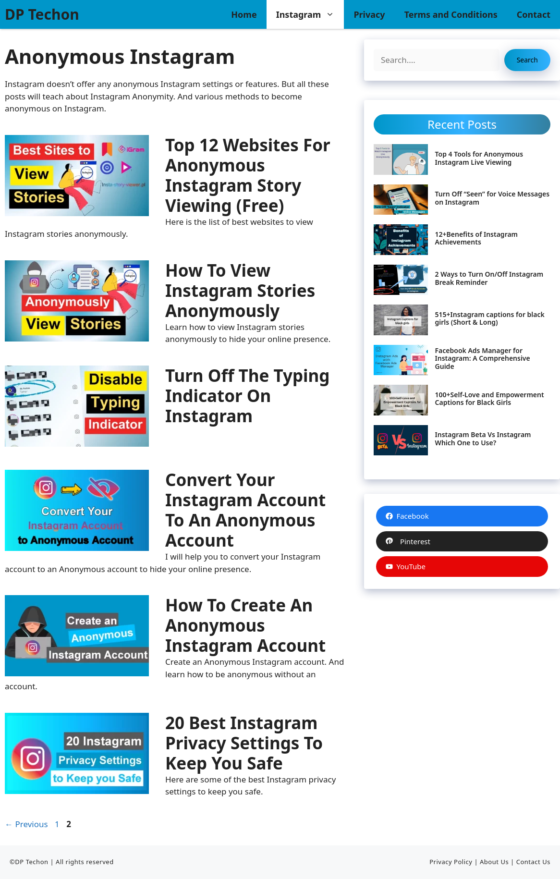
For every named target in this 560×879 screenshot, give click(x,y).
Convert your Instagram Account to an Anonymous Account (245, 509)
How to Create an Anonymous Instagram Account (245, 625)
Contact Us (533, 861)
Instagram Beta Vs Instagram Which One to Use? (483, 438)
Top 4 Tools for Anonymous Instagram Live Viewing (479, 158)
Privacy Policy (450, 861)
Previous (26, 824)
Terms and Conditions (451, 14)
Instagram (310, 14)
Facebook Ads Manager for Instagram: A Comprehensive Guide (482, 358)
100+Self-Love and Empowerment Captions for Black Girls (489, 398)
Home (243, 14)
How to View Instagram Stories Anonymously (240, 290)
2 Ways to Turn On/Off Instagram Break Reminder (489, 278)
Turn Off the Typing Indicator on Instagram (247, 395)
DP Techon (42, 14)
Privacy (369, 14)
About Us (494, 861)
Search (527, 59)
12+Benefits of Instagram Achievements (476, 238)
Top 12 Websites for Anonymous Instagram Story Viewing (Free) (247, 175)
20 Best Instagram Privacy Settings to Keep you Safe (244, 742)
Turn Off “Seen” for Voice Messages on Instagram (492, 198)
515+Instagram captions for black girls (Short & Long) (490, 318)
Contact (533, 14)
